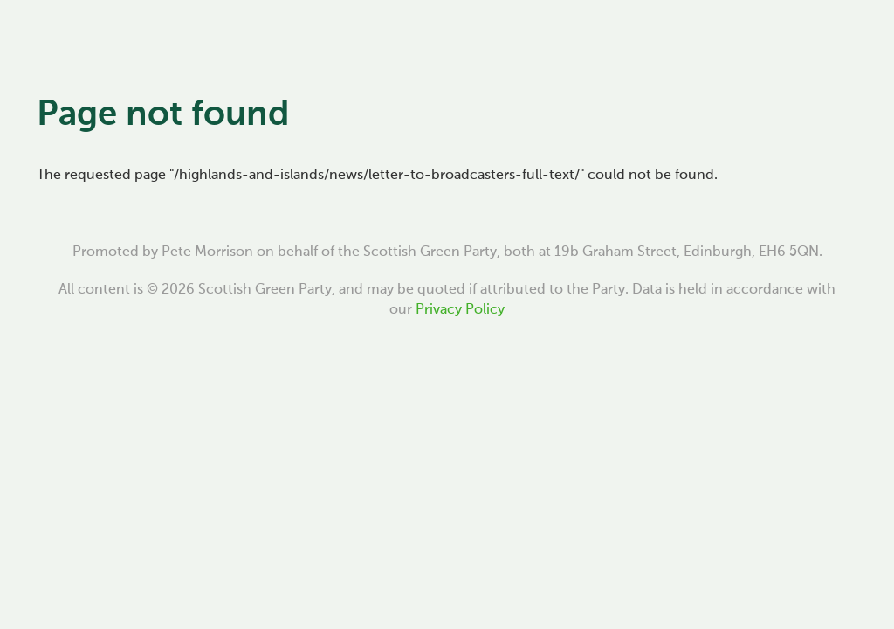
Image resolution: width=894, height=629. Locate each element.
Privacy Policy (460, 310)
